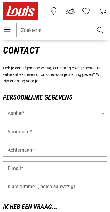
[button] (100, 30)
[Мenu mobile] (7, 29)
